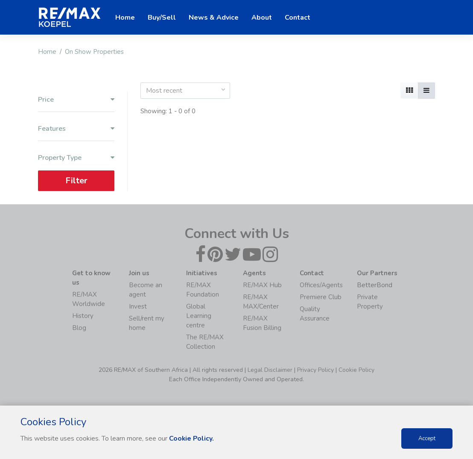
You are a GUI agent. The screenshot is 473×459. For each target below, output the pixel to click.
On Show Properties (94, 51)
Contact (297, 17)
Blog (79, 328)
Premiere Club (321, 297)
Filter (76, 180)
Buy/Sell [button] (162, 17)
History (82, 316)
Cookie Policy (356, 370)
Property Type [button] (76, 158)
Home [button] (125, 17)
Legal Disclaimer (270, 370)
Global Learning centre (198, 316)
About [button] (261, 17)
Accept (426, 438)
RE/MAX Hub (262, 285)
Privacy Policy (315, 370)
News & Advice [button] (214, 17)
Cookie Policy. (192, 438)
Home (47, 51)
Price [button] (76, 100)
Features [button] (76, 129)
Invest (138, 306)
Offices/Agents (321, 285)
